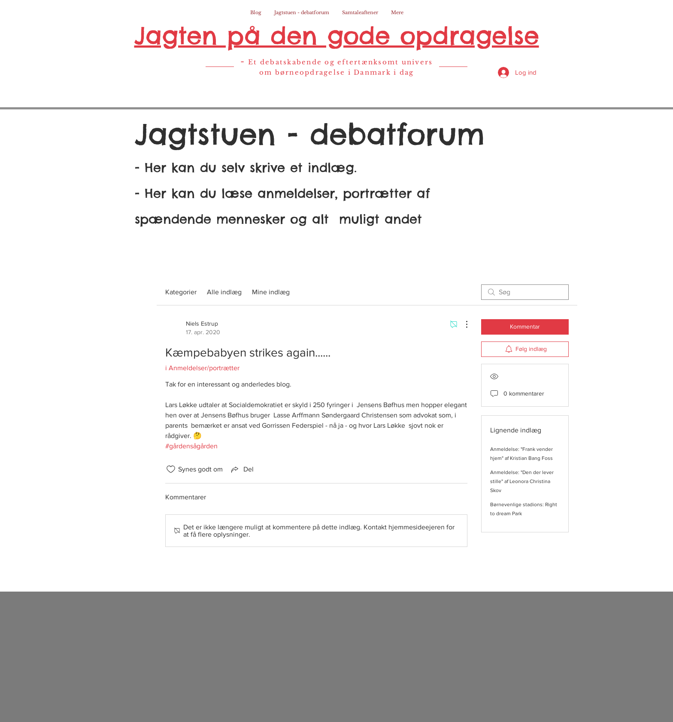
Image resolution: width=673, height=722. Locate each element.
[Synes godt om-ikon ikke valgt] (170, 469)
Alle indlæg (224, 292)
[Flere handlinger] (462, 324)
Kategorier (181, 292)
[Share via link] (242, 469)
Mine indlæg (271, 292)
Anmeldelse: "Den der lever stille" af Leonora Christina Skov (522, 481)
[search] (525, 292)
